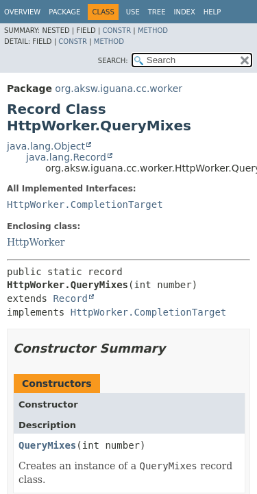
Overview (22, 12)
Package (64, 12)
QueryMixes (47, 445)
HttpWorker (35, 242)
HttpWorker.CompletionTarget (85, 204)
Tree (157, 12)
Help (212, 12)
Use (133, 12)
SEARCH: (113, 60)
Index (184, 12)
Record (70, 298)
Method (153, 30)
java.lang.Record (66, 157)
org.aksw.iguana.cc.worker (118, 88)
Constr (116, 30)
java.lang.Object (46, 146)
